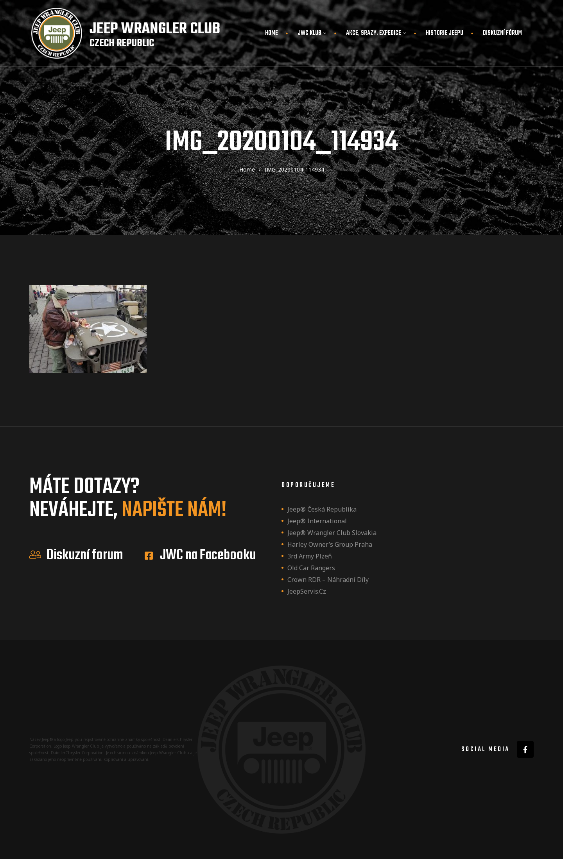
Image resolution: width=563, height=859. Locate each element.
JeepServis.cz (306, 591)
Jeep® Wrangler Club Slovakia (332, 532)
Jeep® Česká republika (322, 509)
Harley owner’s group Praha (329, 544)
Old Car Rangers (311, 568)
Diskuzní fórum (502, 33)
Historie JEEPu (444, 33)
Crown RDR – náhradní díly (328, 579)
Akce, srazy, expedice (376, 33)
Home (271, 33)
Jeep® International (317, 521)
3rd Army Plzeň (309, 556)
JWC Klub (312, 33)
